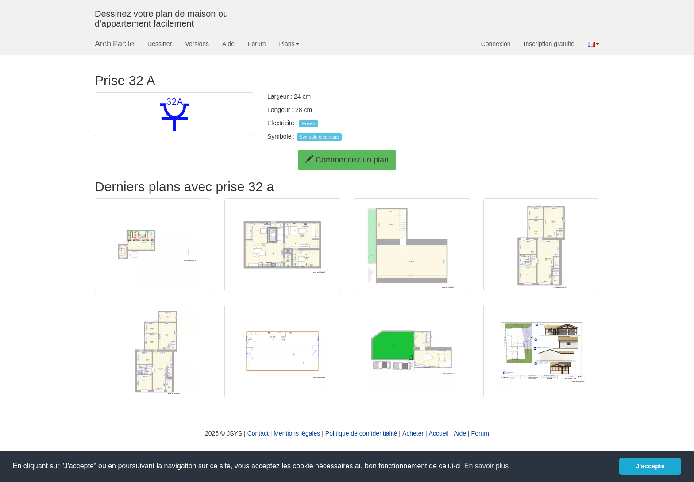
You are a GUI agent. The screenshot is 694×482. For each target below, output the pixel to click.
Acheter (413, 433)
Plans (289, 43)
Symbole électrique (319, 136)
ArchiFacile (114, 43)
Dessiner (159, 43)
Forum (257, 43)
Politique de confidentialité (361, 433)
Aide (228, 43)
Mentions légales (297, 433)
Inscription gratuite (549, 43)
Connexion (496, 43)
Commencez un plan (347, 159)
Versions (197, 43)
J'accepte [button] (650, 466)
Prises (308, 123)
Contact (258, 433)
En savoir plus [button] (486, 466)
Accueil (439, 433)
